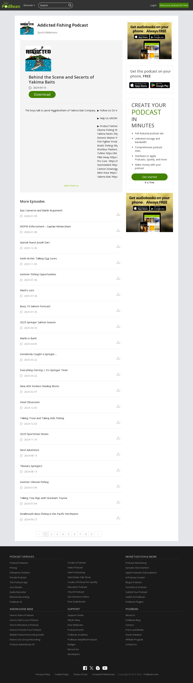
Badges (72, 644)
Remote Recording (19, 596)
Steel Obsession (30, 402)
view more (71, 185)
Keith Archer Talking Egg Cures (38, 258)
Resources (73, 649)
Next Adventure (29, 449)
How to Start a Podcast (22, 615)
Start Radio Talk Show (79, 577)
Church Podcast (76, 591)
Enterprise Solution (20, 572)
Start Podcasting (76, 572)
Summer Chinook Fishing (34, 481)
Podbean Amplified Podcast (82, 639)
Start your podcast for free (174, 5)
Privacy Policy (43, 674)
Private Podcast (18, 577)
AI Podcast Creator (135, 577)
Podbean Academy (78, 634)
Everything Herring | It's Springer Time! (44, 370)
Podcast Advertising (136, 562)
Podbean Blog (133, 620)
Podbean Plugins (134, 601)
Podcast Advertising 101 (22, 644)
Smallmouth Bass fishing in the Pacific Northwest (49, 513)
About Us (130, 615)
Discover (29, 5)
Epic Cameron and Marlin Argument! (41, 210)
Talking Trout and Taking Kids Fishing (42, 418)
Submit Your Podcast (136, 592)
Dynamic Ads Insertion (137, 567)
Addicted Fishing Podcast (62, 25)
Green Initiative (134, 634)
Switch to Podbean (135, 596)
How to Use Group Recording (25, 639)
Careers (130, 624)
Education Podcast (77, 587)
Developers (74, 654)
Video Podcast (75, 567)
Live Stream (16, 587)
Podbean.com (151, 674)
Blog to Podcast (134, 582)
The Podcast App (18, 582)
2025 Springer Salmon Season (38, 322)
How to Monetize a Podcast (24, 624)
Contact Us (131, 644)
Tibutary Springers (31, 465)
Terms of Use (80, 674)
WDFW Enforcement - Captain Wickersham (45, 226)
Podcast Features (19, 562)
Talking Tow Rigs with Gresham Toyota (43, 497)
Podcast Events (76, 629)
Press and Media (134, 629)
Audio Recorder (18, 592)
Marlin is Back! (28, 338)
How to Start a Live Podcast (24, 620)
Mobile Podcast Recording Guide (27, 634)
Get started (149, 177)
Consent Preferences (103, 674)
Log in (154, 5)
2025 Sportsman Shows (34, 433)
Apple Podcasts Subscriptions (141, 572)
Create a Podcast (77, 562)
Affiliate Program (134, 639)
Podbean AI (16, 601)
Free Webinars (75, 624)
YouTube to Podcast (136, 587)
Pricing (13, 567)
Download (42, 94)
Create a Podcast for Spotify (82, 582)
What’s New (74, 620)
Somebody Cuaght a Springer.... (38, 354)
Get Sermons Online (78, 596)
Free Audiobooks (77, 601)
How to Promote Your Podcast (25, 629)
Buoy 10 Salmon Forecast (35, 306)
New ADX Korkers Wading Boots (39, 386)
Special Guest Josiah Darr (35, 242)
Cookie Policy (62, 674)
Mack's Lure (27, 290)
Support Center (76, 615)
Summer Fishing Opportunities (38, 274)
